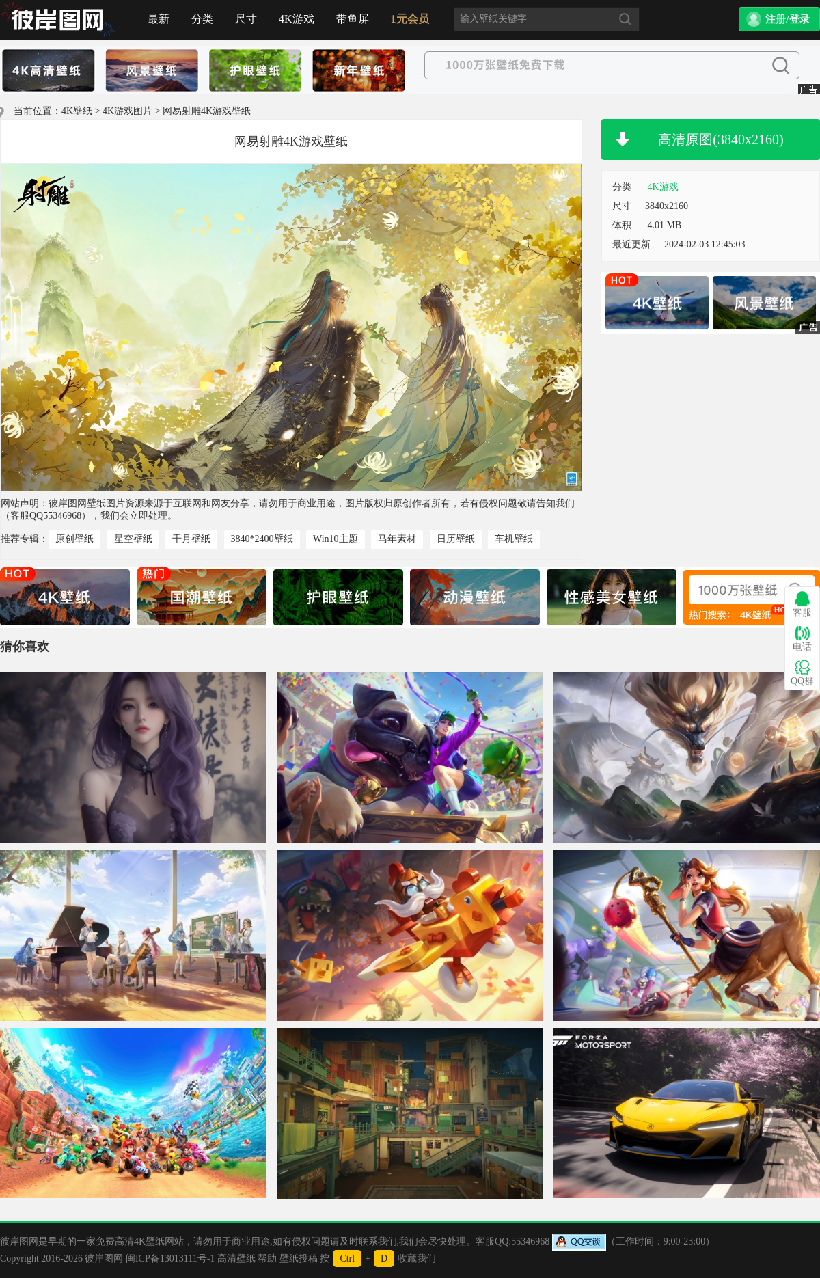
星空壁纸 (133, 539)
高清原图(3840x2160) (720, 139)
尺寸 (246, 19)
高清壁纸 (236, 1258)
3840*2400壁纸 (262, 539)
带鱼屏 (352, 19)
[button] (779, 19)
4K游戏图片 (127, 111)
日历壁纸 (456, 539)
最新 (158, 19)
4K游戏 (296, 19)
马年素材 (397, 539)
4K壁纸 (77, 111)
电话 (802, 638)
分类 (202, 19)
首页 (58, 20)
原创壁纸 (74, 539)
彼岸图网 (104, 1258)
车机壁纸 (514, 539)
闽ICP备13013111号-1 (170, 1258)
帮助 (267, 1258)
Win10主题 (335, 539)
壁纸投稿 (298, 1258)
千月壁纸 (191, 539)
